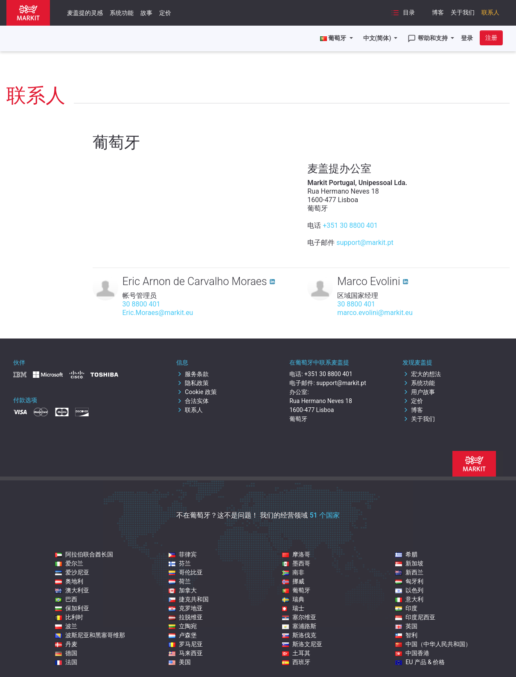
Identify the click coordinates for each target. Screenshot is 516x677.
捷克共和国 (189, 599)
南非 (293, 572)
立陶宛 (183, 626)
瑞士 (293, 608)
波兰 (66, 626)
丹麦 (66, 644)
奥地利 (69, 581)
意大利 (409, 599)
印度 (406, 608)
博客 (438, 12)
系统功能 (122, 12)
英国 (406, 626)
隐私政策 (192, 383)
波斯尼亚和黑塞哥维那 (90, 635)
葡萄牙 (296, 590)
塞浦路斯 (299, 626)
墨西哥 (296, 563)
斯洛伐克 (299, 635)
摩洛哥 (296, 554)
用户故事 (418, 392)
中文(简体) (378, 38)
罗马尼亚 (186, 644)
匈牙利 (409, 581)
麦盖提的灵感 (85, 12)
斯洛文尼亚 (302, 644)
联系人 (490, 12)
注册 (491, 37)
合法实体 (192, 400)
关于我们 (463, 12)
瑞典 (293, 599)
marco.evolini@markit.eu (375, 313)
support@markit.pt (364, 242)
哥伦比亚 (186, 572)
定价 (165, 12)
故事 (146, 12)
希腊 (406, 554)
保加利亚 (72, 608)
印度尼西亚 (415, 617)
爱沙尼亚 (72, 572)
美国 (180, 662)
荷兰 (180, 581)
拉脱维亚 (186, 617)
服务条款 (192, 374)
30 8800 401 (141, 304)
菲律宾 (183, 554)
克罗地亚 (186, 608)
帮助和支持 (428, 38)
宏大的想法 (421, 374)
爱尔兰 (69, 563)
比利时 (69, 617)
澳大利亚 (72, 590)
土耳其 (296, 653)
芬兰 (180, 563)
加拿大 (183, 590)
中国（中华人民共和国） (433, 644)
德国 (66, 653)
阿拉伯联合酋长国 (84, 554)
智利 (406, 635)
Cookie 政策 (196, 392)
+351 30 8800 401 (350, 225)
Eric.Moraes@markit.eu (157, 313)
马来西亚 (186, 653)
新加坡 (409, 563)
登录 (467, 38)
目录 (403, 13)
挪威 (293, 581)
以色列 (409, 590)
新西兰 (409, 572)
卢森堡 (183, 635)
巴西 (66, 599)
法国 (66, 662)
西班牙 (296, 662)
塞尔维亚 (299, 617)
